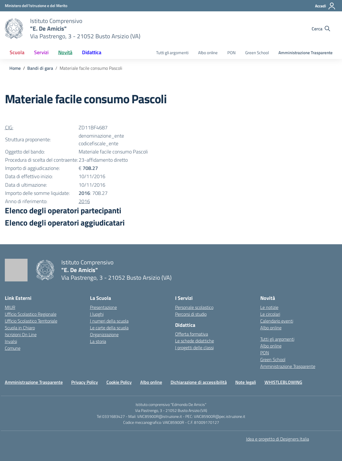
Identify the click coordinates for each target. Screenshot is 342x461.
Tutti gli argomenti (172, 52)
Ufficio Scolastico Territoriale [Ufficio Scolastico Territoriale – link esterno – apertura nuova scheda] (31, 320)
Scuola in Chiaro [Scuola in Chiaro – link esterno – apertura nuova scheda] (20, 327)
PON (231, 52)
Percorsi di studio (191, 314)
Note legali (245, 382)
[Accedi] (325, 6)
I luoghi (97, 314)
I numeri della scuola (109, 320)
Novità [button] (65, 52)
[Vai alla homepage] (14, 28)
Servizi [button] (41, 52)
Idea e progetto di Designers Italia (277, 438)
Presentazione (103, 307)
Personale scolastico (194, 307)
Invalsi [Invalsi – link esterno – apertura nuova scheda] (11, 341)
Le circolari (270, 314)
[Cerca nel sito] (321, 28)
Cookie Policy (119, 382)
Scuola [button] (17, 52)
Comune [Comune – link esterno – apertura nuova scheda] (12, 348)
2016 (84, 201)
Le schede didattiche (194, 340)
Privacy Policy (84, 382)
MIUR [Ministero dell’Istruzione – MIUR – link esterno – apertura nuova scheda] (10, 307)
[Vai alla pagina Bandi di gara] (40, 68)
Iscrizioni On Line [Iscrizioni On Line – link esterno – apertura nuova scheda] (21, 334)
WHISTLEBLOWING (283, 382)
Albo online (208, 52)
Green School (257, 52)
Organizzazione (104, 334)
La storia (98, 341)
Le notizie (269, 307)
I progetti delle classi (194, 347)
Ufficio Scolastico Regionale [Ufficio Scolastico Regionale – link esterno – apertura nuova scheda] (30, 314)
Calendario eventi (276, 320)
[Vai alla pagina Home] (15, 68)
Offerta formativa (191, 334)
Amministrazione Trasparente (305, 52)
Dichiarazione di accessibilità (199, 382)
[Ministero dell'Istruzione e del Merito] (36, 6)
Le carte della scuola (109, 327)
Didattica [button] (91, 52)
